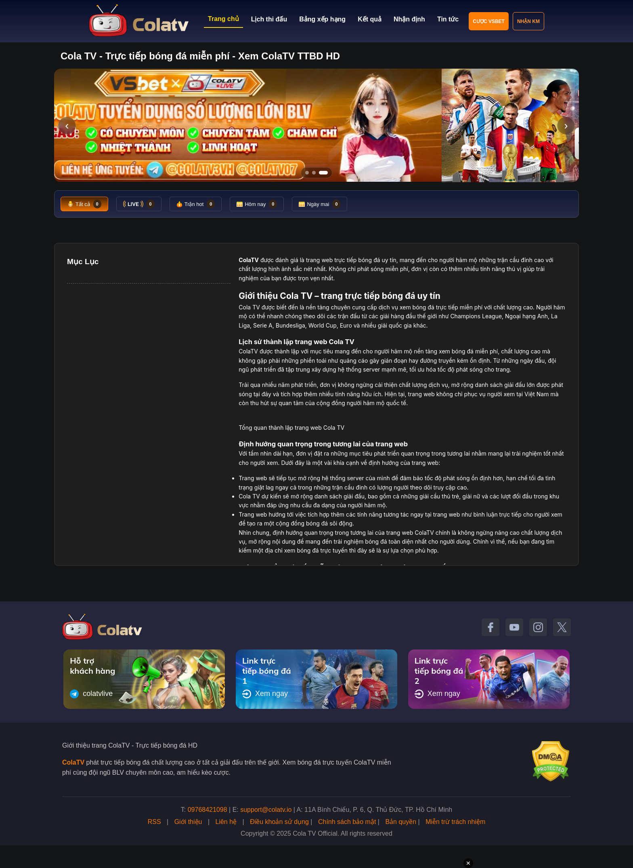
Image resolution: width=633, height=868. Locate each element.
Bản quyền (400, 821)
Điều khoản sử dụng (279, 821)
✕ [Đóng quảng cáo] (468, 863)
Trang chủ (223, 18)
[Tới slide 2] (314, 172)
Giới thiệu (188, 821)
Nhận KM (528, 21)
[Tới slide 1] (307, 172)
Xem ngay (265, 693)
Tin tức (448, 19)
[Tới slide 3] (323, 172)
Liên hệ (226, 821)
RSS (154, 821)
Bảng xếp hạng (322, 19)
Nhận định (409, 19)
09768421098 (207, 809)
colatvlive (91, 693)
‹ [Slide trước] (67, 125)
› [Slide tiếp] (566, 125)
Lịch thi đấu (269, 19)
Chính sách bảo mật (347, 821)
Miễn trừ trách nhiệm (455, 821)
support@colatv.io (265, 809)
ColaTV (73, 762)
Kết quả (369, 19)
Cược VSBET (489, 21)
